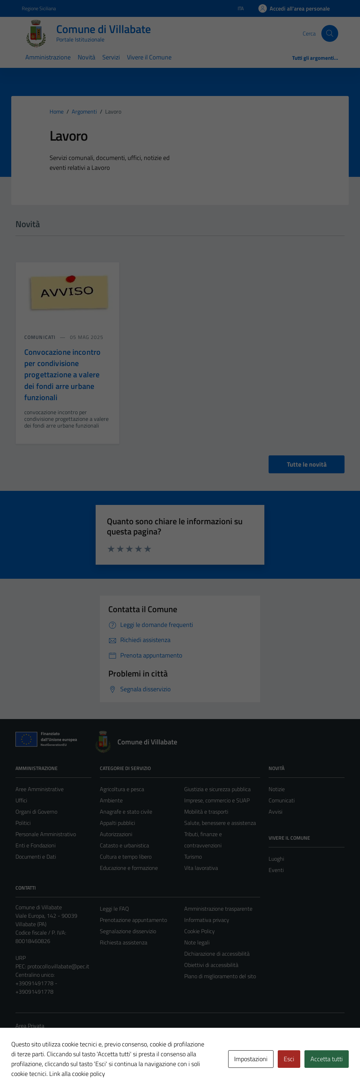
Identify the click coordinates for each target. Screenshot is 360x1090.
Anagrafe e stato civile (126, 811)
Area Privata (29, 1025)
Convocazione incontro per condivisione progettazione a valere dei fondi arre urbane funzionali (62, 374)
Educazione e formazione (129, 868)
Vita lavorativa (201, 868)
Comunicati (282, 800)
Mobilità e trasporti (206, 811)
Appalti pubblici (117, 823)
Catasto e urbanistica (124, 845)
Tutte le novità (307, 464)
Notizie (277, 789)
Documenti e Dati (35, 856)
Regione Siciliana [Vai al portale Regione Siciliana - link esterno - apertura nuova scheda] (39, 8)
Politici (23, 823)
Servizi (111, 57)
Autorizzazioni (116, 834)
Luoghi (276, 858)
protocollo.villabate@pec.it (58, 966)
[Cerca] (329, 33)
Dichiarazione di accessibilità (217, 953)
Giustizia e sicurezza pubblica (217, 789)
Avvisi (275, 811)
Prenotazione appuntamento (133, 920)
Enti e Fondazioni (35, 845)
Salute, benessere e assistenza (220, 823)
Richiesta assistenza (123, 942)
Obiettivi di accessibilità (211, 965)
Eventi (276, 870)
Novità (86, 57)
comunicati (40, 337)
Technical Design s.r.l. (63, 1069)
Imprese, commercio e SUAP (217, 800)
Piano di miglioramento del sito (220, 976)
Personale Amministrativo (45, 834)
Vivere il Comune (149, 57)
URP (20, 958)
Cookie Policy (199, 931)
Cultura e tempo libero (126, 856)
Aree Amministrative (39, 789)
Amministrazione (48, 57)
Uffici (21, 800)
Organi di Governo (36, 811)
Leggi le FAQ (114, 908)
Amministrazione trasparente (218, 908)
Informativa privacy (206, 920)
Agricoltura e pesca (122, 789)
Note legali (197, 942)
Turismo (193, 856)
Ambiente (111, 800)
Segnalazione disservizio (128, 931)
